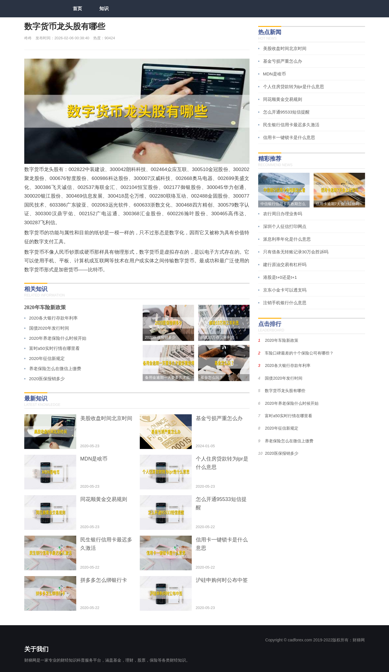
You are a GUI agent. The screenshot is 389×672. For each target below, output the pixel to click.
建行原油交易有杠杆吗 (284, 264)
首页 (77, 8)
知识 (104, 8)
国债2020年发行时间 (49, 328)
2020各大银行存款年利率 (53, 317)
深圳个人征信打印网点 (284, 226)
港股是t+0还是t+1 (280, 277)
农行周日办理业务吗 (282, 213)
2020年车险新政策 (45, 307)
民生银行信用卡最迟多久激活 (291, 124)
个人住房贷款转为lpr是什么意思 (293, 86)
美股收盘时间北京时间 (284, 48)
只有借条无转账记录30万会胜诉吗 (296, 251)
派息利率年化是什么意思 (287, 239)
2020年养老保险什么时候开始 (57, 338)
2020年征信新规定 (47, 358)
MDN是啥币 (274, 73)
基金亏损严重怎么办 (282, 61)
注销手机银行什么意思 (284, 302)
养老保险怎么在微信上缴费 (55, 368)
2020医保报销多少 (47, 378)
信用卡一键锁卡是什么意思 (289, 137)
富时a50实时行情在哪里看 (54, 348)
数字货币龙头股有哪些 (285, 390)
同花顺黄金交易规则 (282, 99)
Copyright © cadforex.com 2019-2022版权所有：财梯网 (315, 640)
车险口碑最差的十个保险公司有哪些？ (299, 353)
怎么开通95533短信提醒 (286, 111)
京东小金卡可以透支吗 (284, 289)
